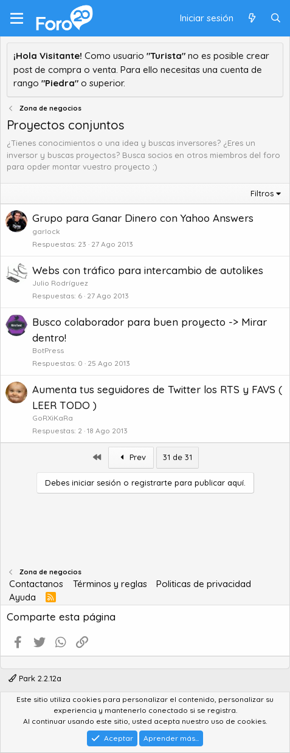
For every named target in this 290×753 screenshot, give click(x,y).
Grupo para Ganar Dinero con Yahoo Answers (143, 217)
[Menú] (16, 18)
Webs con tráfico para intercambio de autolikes (147, 270)
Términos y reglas (110, 584)
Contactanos (36, 584)
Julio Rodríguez (60, 282)
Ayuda (22, 597)
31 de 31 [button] (177, 457)
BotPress (48, 350)
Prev (131, 457)
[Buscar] (276, 18)
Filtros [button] (262, 193)
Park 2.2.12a (35, 678)
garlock (46, 231)
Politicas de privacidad (203, 584)
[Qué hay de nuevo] (251, 18)
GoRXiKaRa (52, 417)
